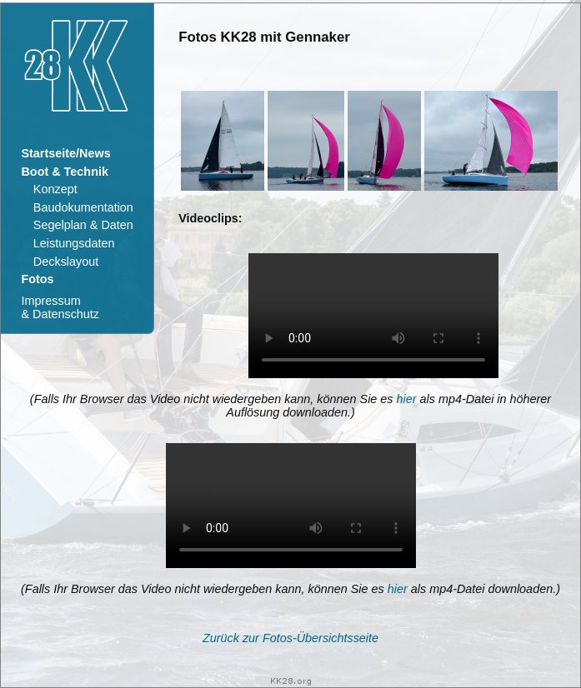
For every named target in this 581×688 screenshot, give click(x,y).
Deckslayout (65, 261)
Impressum (59, 307)
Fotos (37, 279)
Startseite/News (65, 153)
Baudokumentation (83, 207)
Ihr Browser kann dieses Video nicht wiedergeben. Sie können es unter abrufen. (373, 315)
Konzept (55, 189)
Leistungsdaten (74, 243)
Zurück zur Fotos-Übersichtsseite (290, 638)
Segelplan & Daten (83, 225)
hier (407, 399)
